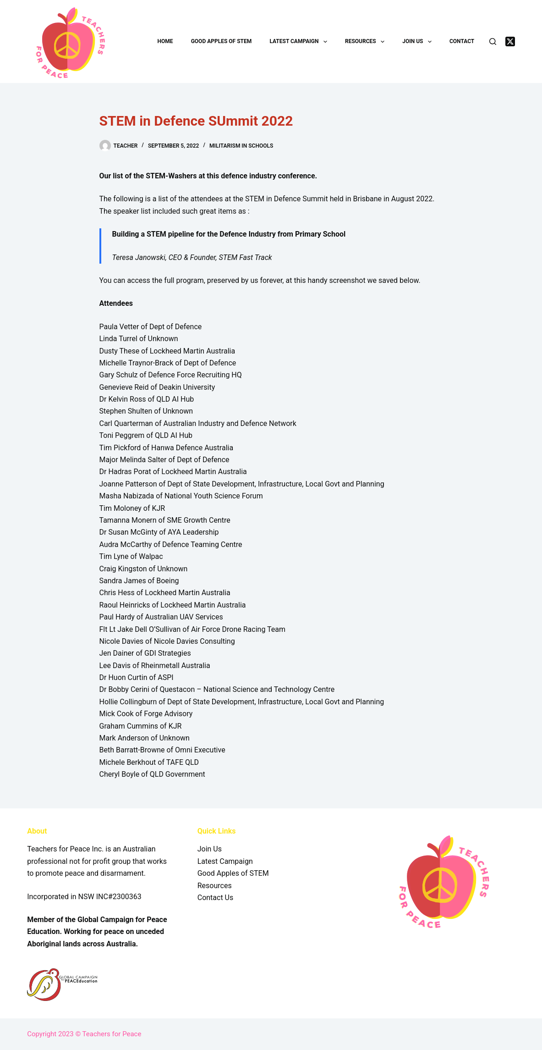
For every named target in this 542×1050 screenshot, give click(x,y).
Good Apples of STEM (221, 41)
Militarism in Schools (241, 146)
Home (165, 41)
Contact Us (215, 897)
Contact (461, 41)
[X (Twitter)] (510, 41)
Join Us (418, 41)
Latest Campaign (299, 41)
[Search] (492, 41)
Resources (366, 41)
